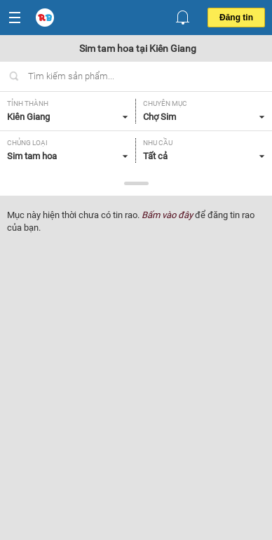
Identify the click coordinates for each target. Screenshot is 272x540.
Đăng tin (236, 17)
